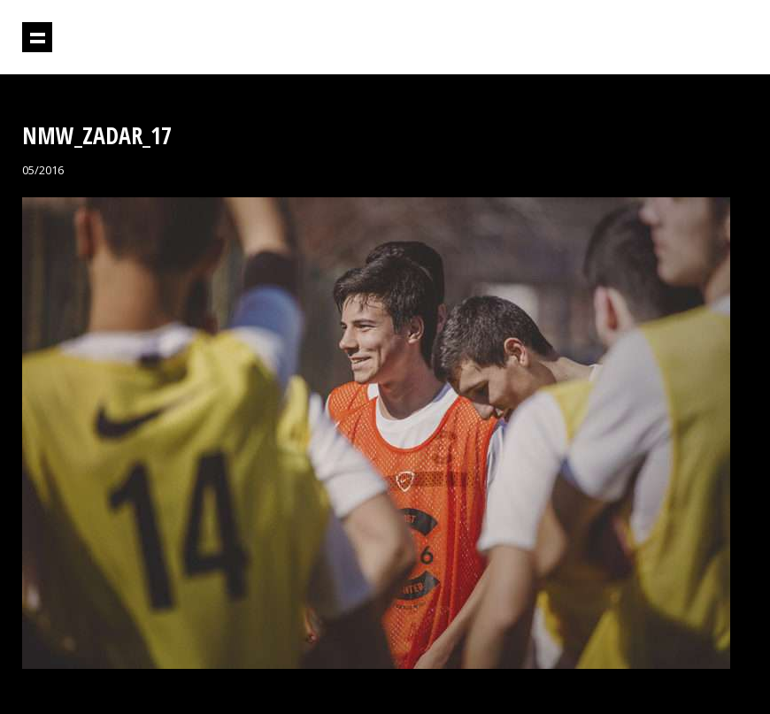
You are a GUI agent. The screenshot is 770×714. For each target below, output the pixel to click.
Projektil (671, 37)
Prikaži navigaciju (37, 37)
